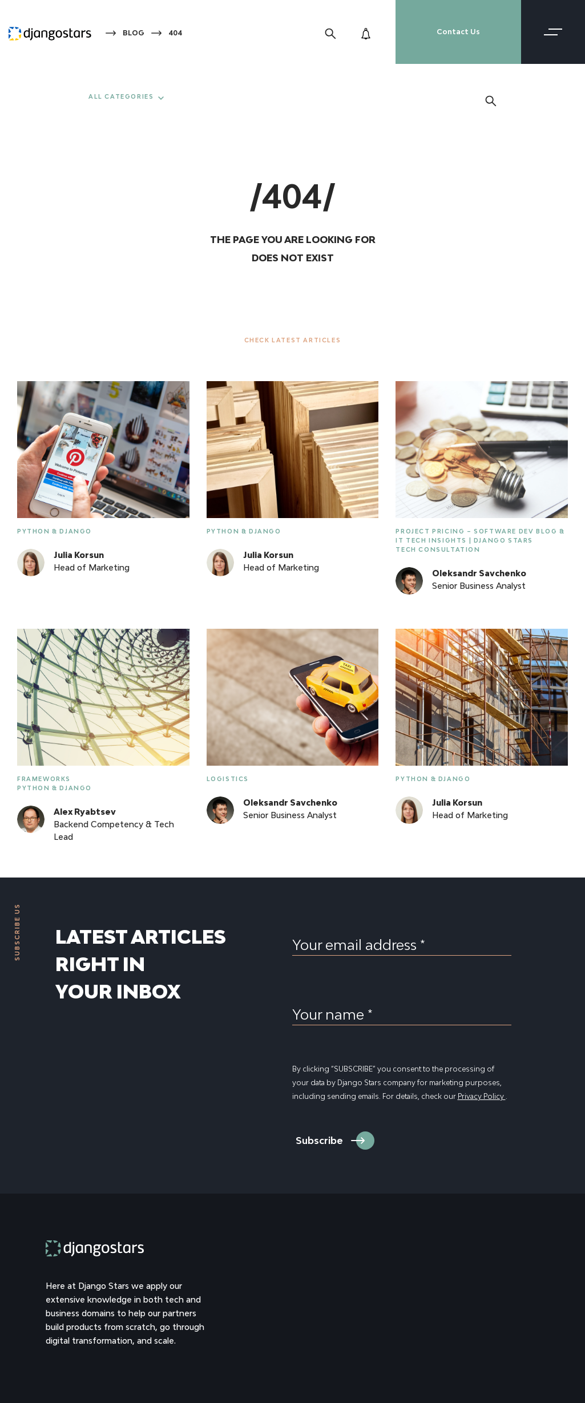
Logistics (228, 778)
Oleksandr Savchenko (479, 573)
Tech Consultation (438, 549)
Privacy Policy (482, 1096)
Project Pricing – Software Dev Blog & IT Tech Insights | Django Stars (480, 536)
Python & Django (54, 531)
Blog (133, 33)
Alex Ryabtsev (85, 811)
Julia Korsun (79, 555)
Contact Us (458, 31)
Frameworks (44, 778)
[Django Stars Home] (50, 32)
